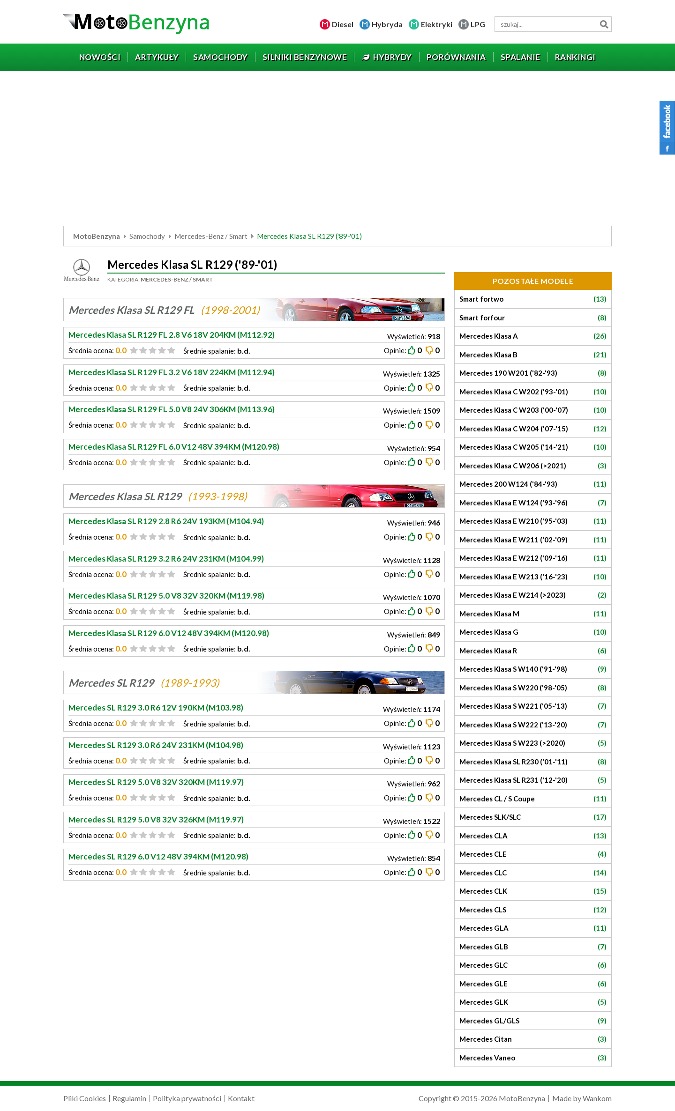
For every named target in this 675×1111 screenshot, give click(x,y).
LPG (478, 24)
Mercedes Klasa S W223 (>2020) (533, 743)
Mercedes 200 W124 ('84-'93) (533, 484)
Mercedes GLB (533, 946)
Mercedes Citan (533, 1039)
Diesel (342, 24)
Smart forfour (533, 317)
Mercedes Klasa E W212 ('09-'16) (533, 558)
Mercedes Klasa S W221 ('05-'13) (533, 706)
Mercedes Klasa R (533, 650)
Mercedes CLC (533, 872)
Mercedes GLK (533, 1002)
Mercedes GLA (533, 928)
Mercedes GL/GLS (533, 1020)
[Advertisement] (337, 150)
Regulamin (129, 1098)
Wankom (597, 1098)
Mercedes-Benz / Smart (211, 236)
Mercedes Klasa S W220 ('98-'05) (533, 687)
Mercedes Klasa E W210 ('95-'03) (533, 521)
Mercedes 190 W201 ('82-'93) (533, 373)
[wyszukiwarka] (553, 24)
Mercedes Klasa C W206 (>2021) (533, 465)
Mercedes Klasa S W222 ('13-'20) (533, 724)
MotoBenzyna (96, 236)
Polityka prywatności (187, 1098)
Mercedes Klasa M (533, 613)
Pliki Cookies (84, 1098)
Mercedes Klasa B (533, 354)
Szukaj (604, 24)
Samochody (147, 236)
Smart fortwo (533, 299)
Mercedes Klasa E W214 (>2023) (533, 595)
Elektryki (436, 24)
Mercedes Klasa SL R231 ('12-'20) (533, 780)
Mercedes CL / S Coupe (533, 798)
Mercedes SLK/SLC (533, 817)
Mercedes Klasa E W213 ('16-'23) (533, 576)
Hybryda (387, 24)
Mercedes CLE (533, 854)
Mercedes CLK (533, 891)
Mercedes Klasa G (533, 632)
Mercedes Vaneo (533, 1057)
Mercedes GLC (533, 965)
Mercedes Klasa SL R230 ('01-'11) (533, 761)
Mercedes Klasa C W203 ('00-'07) (533, 410)
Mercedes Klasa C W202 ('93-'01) (533, 391)
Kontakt (241, 1098)
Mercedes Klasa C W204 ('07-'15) (533, 428)
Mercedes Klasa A (533, 336)
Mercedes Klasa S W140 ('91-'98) (533, 669)
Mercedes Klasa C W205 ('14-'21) (533, 447)
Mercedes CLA (533, 835)
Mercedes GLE (533, 983)
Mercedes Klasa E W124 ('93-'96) (533, 502)
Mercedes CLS (533, 909)
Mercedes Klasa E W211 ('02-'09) (533, 539)
